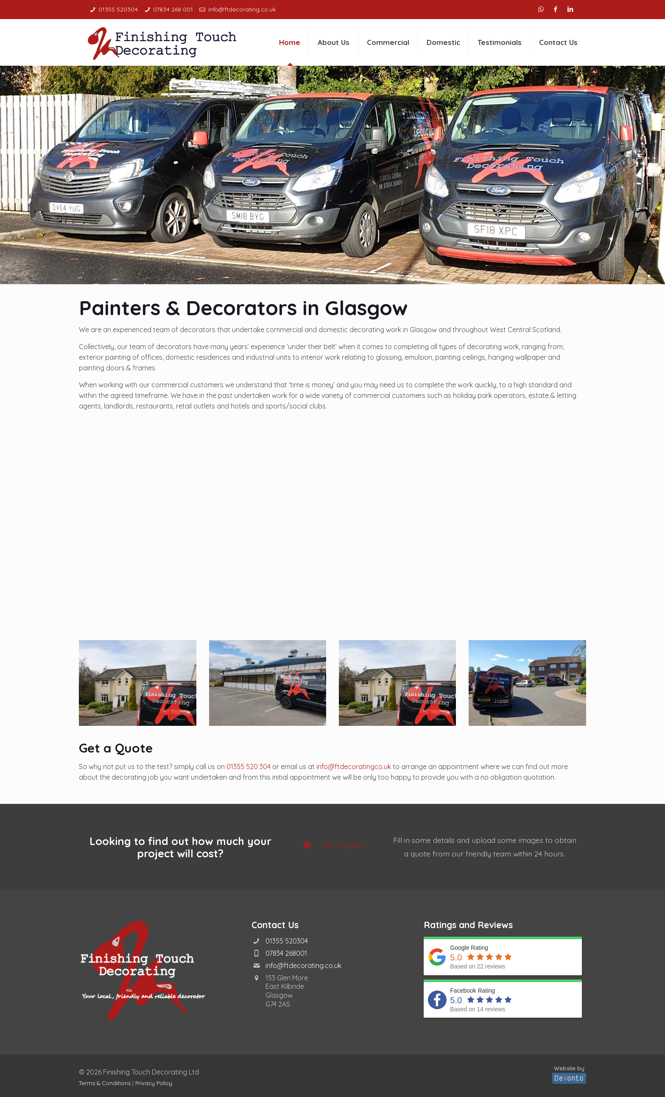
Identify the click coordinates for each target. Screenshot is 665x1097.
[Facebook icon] (556, 9)
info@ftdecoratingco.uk (353, 766)
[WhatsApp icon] (542, 9)
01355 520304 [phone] (118, 9)
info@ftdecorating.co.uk (303, 965)
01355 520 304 (248, 766)
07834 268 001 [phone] (173, 9)
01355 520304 (286, 941)
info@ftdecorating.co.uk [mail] (242, 9)
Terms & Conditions (105, 1083)
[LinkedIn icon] (571, 9)
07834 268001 (286, 953)
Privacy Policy (153, 1083)
